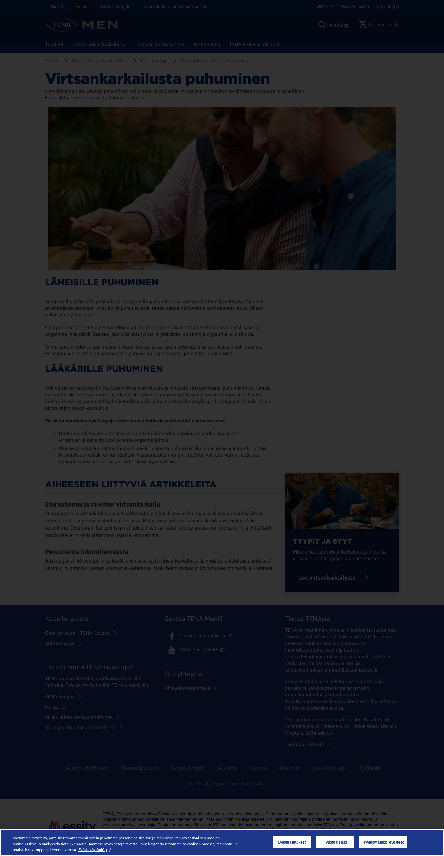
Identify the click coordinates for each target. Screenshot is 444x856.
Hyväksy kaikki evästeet (383, 842)
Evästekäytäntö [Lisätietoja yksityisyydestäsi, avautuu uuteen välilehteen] (94, 850)
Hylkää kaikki (335, 842)
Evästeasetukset (292, 842)
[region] (222, 842)
